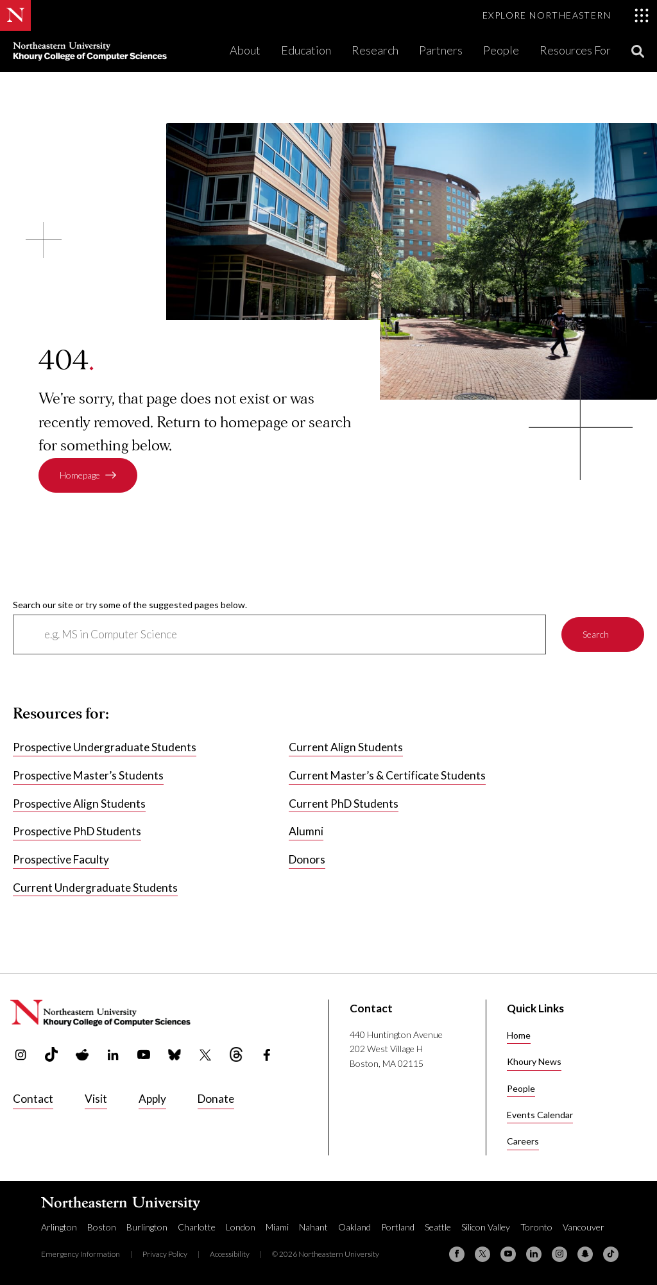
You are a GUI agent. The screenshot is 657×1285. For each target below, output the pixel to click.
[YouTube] (508, 1254)
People (501, 50)
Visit (96, 1098)
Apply (152, 1098)
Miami (277, 1226)
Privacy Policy (164, 1254)
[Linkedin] (534, 1254)
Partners (441, 50)
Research (375, 50)
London (240, 1226)
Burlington (146, 1226)
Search (596, 634)
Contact (33, 1098)
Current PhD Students (343, 803)
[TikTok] (611, 1254)
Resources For (575, 50)
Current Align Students (346, 747)
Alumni (306, 831)
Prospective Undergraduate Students (104, 747)
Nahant (313, 1226)
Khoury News (534, 1061)
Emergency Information (80, 1254)
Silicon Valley (485, 1226)
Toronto (536, 1226)
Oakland (354, 1226)
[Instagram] (559, 1254)
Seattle (438, 1226)
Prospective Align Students (79, 803)
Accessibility (230, 1254)
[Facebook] (457, 1254)
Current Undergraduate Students (95, 887)
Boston (101, 1226)
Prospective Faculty (61, 859)
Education (306, 50)
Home (519, 1035)
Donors (307, 859)
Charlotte (197, 1226)
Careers (523, 1141)
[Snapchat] (585, 1254)
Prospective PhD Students (77, 831)
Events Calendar (540, 1114)
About (245, 50)
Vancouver (583, 1226)
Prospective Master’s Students (88, 775)
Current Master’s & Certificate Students (387, 775)
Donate (216, 1098)
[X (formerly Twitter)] (482, 1254)
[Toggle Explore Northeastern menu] (566, 15)
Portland (397, 1226)
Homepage (80, 475)
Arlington (59, 1226)
